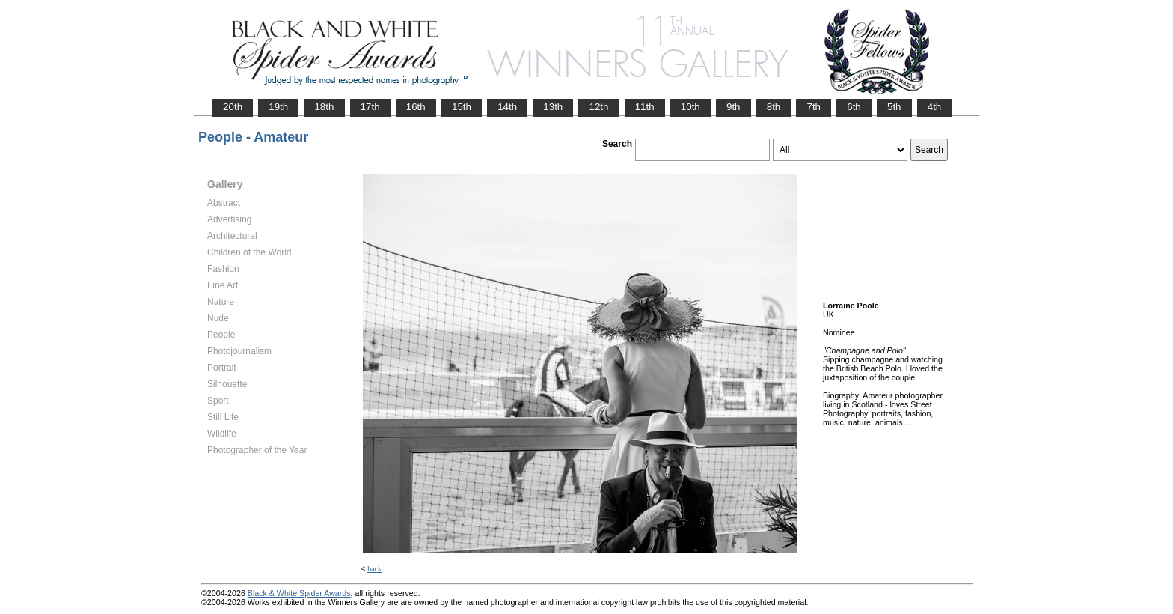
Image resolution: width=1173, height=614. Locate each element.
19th (278, 106)
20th (233, 106)
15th (462, 106)
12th (598, 106)
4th (934, 106)
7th (813, 106)
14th (507, 106)
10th (690, 106)
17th (370, 106)
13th (553, 106)
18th (324, 106)
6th (854, 106)
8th (774, 106)
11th (645, 106)
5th (894, 106)
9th (733, 106)
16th (416, 106)
